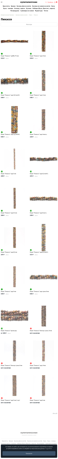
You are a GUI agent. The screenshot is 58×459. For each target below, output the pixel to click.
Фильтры (29, 24)
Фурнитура (39, 11)
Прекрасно (29, 453)
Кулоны (28, 8)
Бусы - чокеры (8, 8)
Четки (46, 11)
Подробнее (48, 448)
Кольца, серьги (19, 8)
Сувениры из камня (27, 11)
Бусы (53, 6)
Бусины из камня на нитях (41, 6)
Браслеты (6, 6)
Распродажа (14, 11)
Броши (13, 6)
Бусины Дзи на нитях (24, 6)
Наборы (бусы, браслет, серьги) (43, 8)
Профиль (50, 2)
